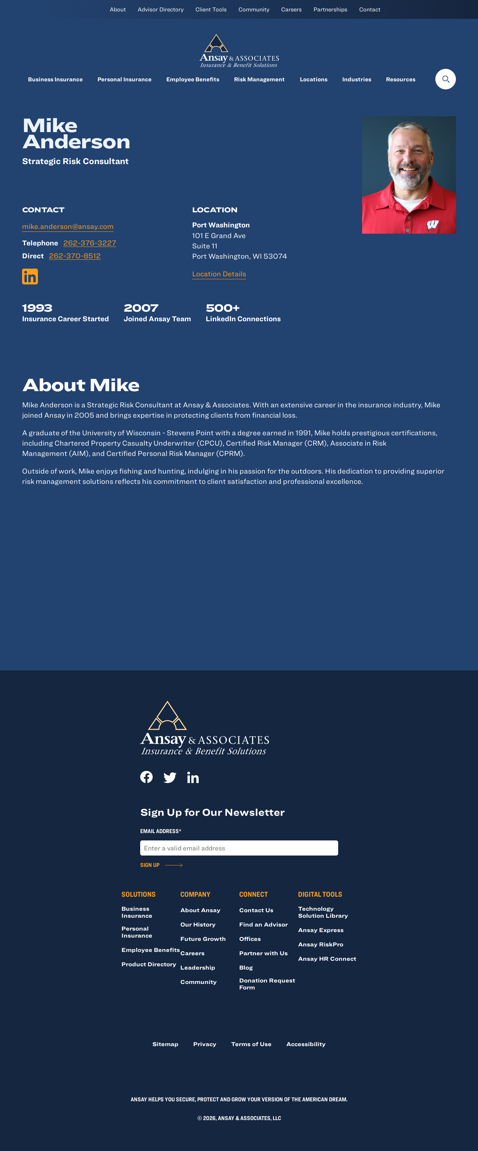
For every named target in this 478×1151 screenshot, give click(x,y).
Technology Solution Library (323, 912)
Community (253, 9)
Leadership (197, 967)
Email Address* (160, 831)
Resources (400, 79)
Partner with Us (263, 953)
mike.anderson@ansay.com (68, 226)
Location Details (219, 273)
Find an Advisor (263, 924)
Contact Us (256, 910)
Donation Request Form (267, 984)
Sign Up (149, 864)
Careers (291, 9)
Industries (356, 79)
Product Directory (148, 964)
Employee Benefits (192, 79)
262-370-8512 (75, 256)
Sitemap (165, 1044)
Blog (246, 967)
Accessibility (306, 1044)
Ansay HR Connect (327, 958)
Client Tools (211, 9)
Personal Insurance (125, 79)
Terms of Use (251, 1044)
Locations (313, 79)
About (118, 9)
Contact (369, 9)
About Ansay (200, 910)
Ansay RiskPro (320, 944)
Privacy (204, 1044)
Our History (198, 924)
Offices (250, 938)
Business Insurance (55, 79)
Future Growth (203, 938)
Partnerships (330, 9)
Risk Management (259, 79)
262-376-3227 (89, 243)
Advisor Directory (161, 9)
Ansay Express (321, 930)
